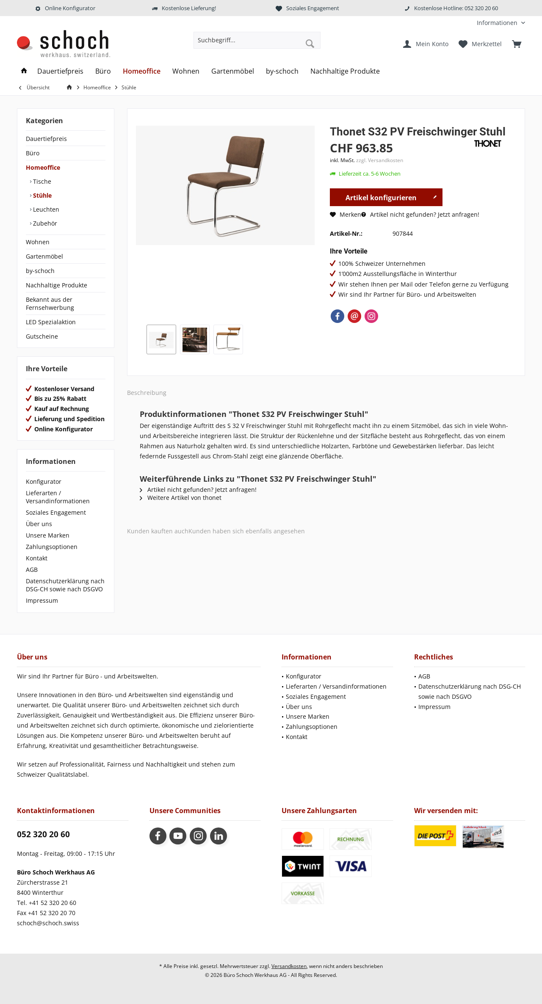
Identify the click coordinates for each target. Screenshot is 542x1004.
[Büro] (103, 71)
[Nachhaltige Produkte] (345, 71)
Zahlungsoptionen (51, 547)
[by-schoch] (282, 71)
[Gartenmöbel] (232, 71)
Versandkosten (289, 966)
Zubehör (44, 223)
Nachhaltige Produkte (56, 285)
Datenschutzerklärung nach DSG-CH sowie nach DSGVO (65, 585)
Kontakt (36, 558)
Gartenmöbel (44, 256)
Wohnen (38, 242)
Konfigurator (43, 481)
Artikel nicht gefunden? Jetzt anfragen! (420, 214)
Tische (41, 181)
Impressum (42, 600)
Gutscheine (42, 336)
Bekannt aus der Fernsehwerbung (50, 303)
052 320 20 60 (43, 834)
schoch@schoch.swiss (48, 923)
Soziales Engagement (56, 512)
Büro (32, 153)
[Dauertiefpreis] (60, 71)
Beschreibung (146, 393)
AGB (32, 569)
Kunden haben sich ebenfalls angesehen (246, 531)
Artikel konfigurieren (391, 196)
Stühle (41, 195)
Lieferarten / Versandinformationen (58, 497)
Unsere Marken (47, 535)
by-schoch (40, 271)
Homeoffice (43, 167)
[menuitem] (497, 22)
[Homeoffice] (141, 71)
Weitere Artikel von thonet (180, 498)
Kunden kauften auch (157, 531)
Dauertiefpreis (46, 139)
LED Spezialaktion (51, 322)
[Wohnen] (185, 71)
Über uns (39, 524)
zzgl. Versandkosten (379, 160)
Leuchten (45, 209)
